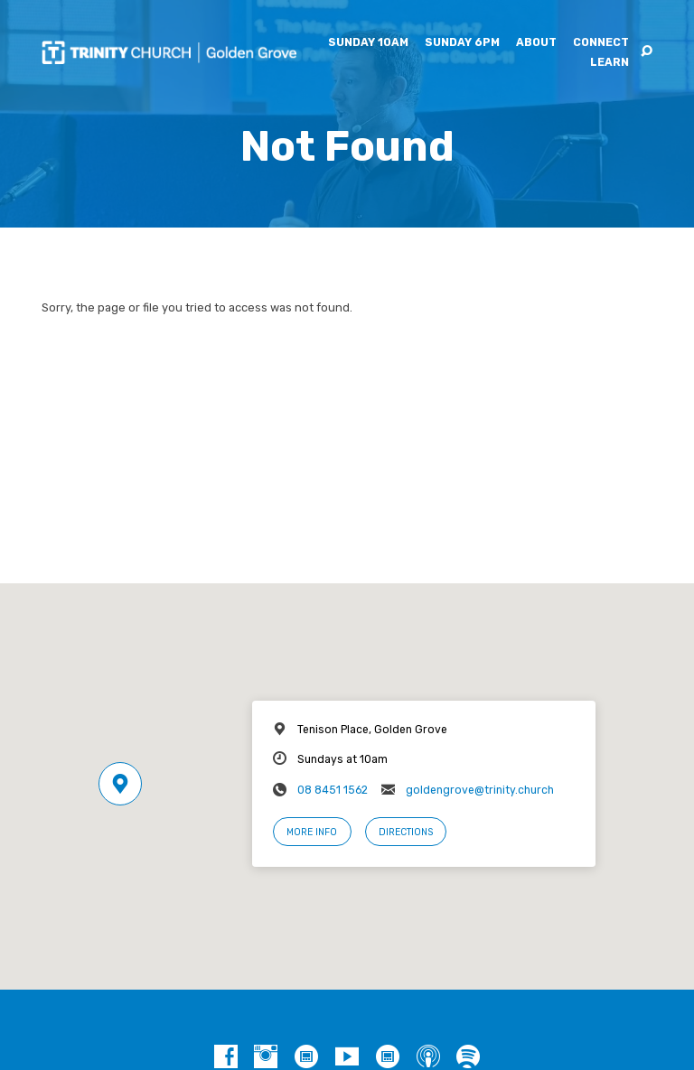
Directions (406, 832)
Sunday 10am (368, 42)
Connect (601, 42)
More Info (311, 832)
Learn (609, 62)
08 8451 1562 (332, 790)
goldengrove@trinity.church (480, 790)
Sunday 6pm (462, 42)
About (536, 42)
